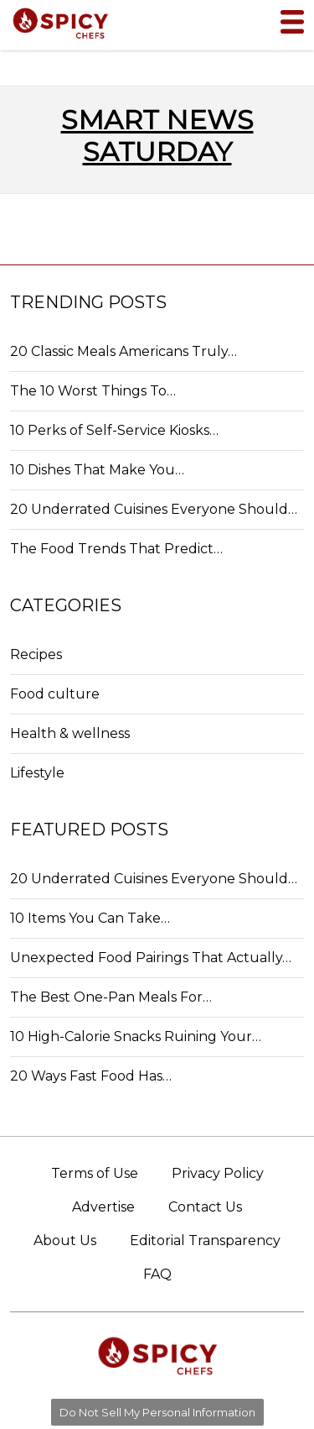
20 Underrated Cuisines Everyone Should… (153, 509)
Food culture (55, 694)
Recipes (36, 654)
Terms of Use (94, 1173)
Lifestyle (37, 773)
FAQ (157, 1274)
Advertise (103, 1207)
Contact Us (205, 1207)
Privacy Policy (218, 1173)
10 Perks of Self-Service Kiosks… (114, 430)
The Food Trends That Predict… (116, 549)
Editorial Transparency (205, 1240)
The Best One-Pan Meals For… (111, 997)
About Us (64, 1240)
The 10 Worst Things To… (93, 391)
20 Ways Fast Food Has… (91, 1076)
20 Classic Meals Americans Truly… (123, 351)
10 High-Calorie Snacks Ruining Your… (135, 1036)
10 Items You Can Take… (90, 918)
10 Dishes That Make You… (97, 470)
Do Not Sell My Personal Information (157, 1412)
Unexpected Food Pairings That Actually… (150, 958)
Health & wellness (70, 733)
